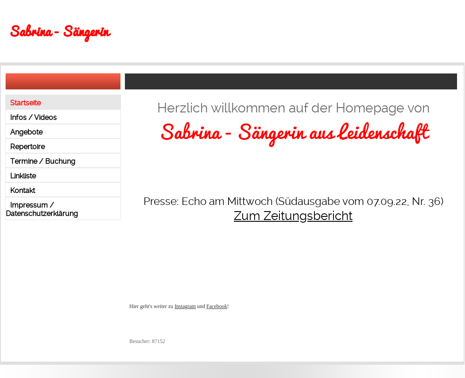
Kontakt (22, 190)
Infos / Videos (33, 117)
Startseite (25, 103)
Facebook (216, 306)
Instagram (185, 306)
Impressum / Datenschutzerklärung (42, 209)
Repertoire (27, 147)
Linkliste (23, 176)
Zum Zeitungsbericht (293, 215)
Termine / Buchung (42, 161)
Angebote (26, 132)
